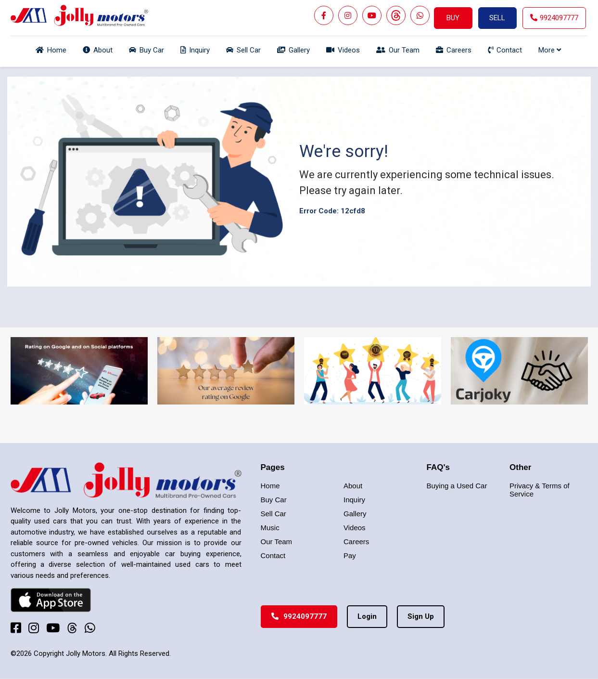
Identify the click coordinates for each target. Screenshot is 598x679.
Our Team (277, 541)
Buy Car (274, 500)
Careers (356, 541)
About (353, 486)
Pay (350, 555)
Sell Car (273, 513)
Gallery (355, 513)
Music (270, 527)
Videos (355, 527)
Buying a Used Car (457, 486)
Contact (273, 555)
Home (270, 486)
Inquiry (354, 500)
